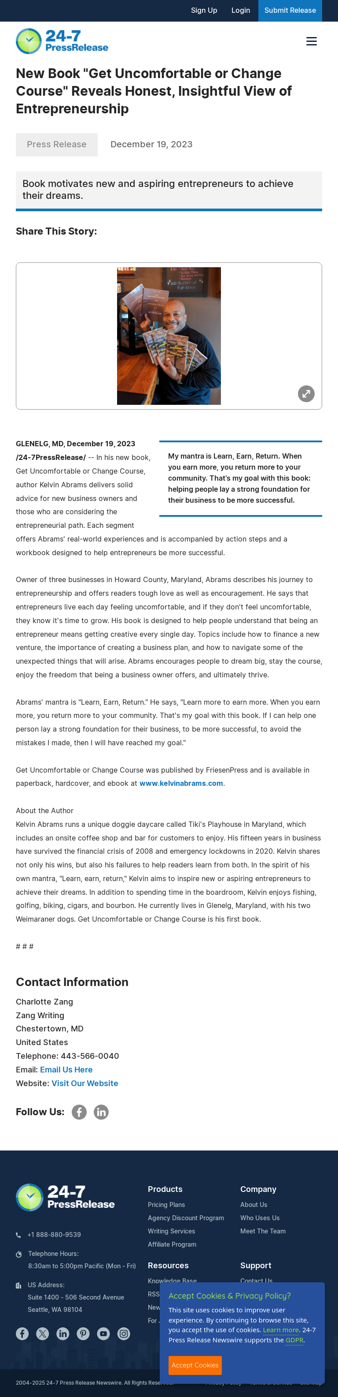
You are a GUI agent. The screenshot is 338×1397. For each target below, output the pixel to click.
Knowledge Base (172, 1281)
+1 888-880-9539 (54, 1235)
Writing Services (171, 1232)
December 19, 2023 (151, 144)
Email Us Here (66, 1070)
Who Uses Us (260, 1218)
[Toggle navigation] (311, 41)
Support (256, 1266)
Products (165, 1190)
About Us (254, 1205)
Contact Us (256, 1281)
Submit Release (290, 10)
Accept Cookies (195, 1365)
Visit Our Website (84, 1084)
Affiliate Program (172, 1245)
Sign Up (204, 10)
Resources (168, 1266)
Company (258, 1190)
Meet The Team (263, 1232)
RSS (154, 1295)
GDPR (294, 1339)
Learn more (281, 1329)
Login (240, 10)
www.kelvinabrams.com (181, 783)
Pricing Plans (166, 1205)
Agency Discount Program (186, 1218)
